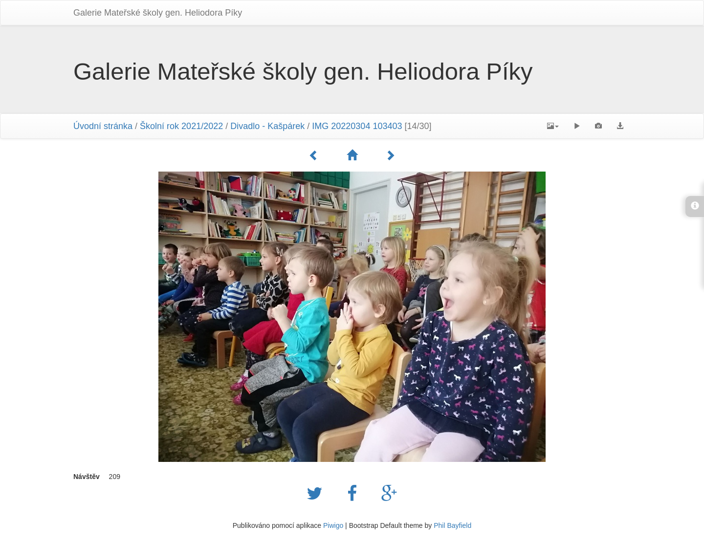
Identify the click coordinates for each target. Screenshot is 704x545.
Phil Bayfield (452, 525)
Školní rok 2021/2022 (181, 126)
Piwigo (333, 525)
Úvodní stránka (102, 126)
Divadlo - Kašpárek (267, 126)
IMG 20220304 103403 (357, 126)
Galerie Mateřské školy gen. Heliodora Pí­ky (157, 13)
